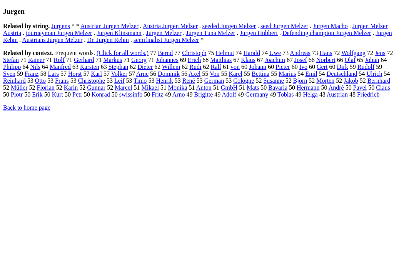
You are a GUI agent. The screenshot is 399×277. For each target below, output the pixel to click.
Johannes (167, 60)
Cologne (243, 80)
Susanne (273, 80)
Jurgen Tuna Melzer (210, 33)
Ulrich (374, 73)
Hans (326, 53)
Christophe (91, 80)
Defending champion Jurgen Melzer (326, 33)
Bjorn (300, 80)
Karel (235, 73)
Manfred (60, 66)
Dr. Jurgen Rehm (108, 40)
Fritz (157, 94)
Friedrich (368, 94)
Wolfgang (353, 53)
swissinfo (130, 94)
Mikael (150, 87)
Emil (311, 73)
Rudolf (365, 66)
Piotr (17, 94)
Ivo (303, 66)
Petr (77, 94)
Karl (96, 73)
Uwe (275, 53)
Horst (75, 73)
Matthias (221, 60)
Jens (380, 53)
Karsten (89, 66)
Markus (112, 60)
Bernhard (379, 80)
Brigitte (203, 94)
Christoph (194, 53)
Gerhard (84, 60)
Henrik (164, 80)
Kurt (57, 94)
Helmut (224, 53)
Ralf (215, 66)
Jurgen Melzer (164, 33)
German (214, 80)
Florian (46, 87)
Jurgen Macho (330, 26)
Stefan (11, 60)
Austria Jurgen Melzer (170, 26)
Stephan (119, 66)
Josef (300, 60)
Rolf (59, 60)
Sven (9, 73)
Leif (119, 80)
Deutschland (342, 73)
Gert (322, 66)
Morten (325, 80)
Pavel (360, 87)
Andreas (300, 53)
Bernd (165, 53)
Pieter (282, 66)
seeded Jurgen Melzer (229, 26)
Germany (257, 94)
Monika (177, 87)
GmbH (229, 87)
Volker (119, 73)
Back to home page (26, 107)
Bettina (260, 73)
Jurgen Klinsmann (119, 33)
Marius (287, 73)
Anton (204, 87)
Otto (40, 80)
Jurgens (60, 26)
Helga (310, 94)
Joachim (275, 60)
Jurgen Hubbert (259, 33)
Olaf (350, 60)
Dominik (169, 73)
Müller (19, 87)
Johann (257, 66)
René (188, 80)
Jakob (351, 80)
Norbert (326, 60)
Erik (37, 94)
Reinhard (14, 80)
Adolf (229, 94)
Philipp (12, 66)
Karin (71, 87)
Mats (253, 87)
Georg (139, 60)
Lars (53, 73)
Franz (31, 73)
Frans (62, 80)
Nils (35, 66)
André (336, 87)
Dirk (342, 66)
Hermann (308, 87)
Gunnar (96, 87)
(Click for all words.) (123, 53)
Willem (171, 66)
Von (215, 73)
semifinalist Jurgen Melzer (166, 40)
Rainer (36, 60)
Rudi (195, 66)
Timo (140, 80)
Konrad (101, 94)
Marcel (123, 87)
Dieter (145, 66)
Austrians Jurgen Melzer (52, 40)
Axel (194, 73)
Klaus (248, 60)
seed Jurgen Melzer (284, 26)
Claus (383, 87)
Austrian (337, 94)
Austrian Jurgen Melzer (109, 26)
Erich (194, 60)
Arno (178, 94)
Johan (372, 60)
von (235, 66)
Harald (251, 53)
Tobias (285, 94)
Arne (142, 73)
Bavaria (277, 87)
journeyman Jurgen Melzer (59, 33)
